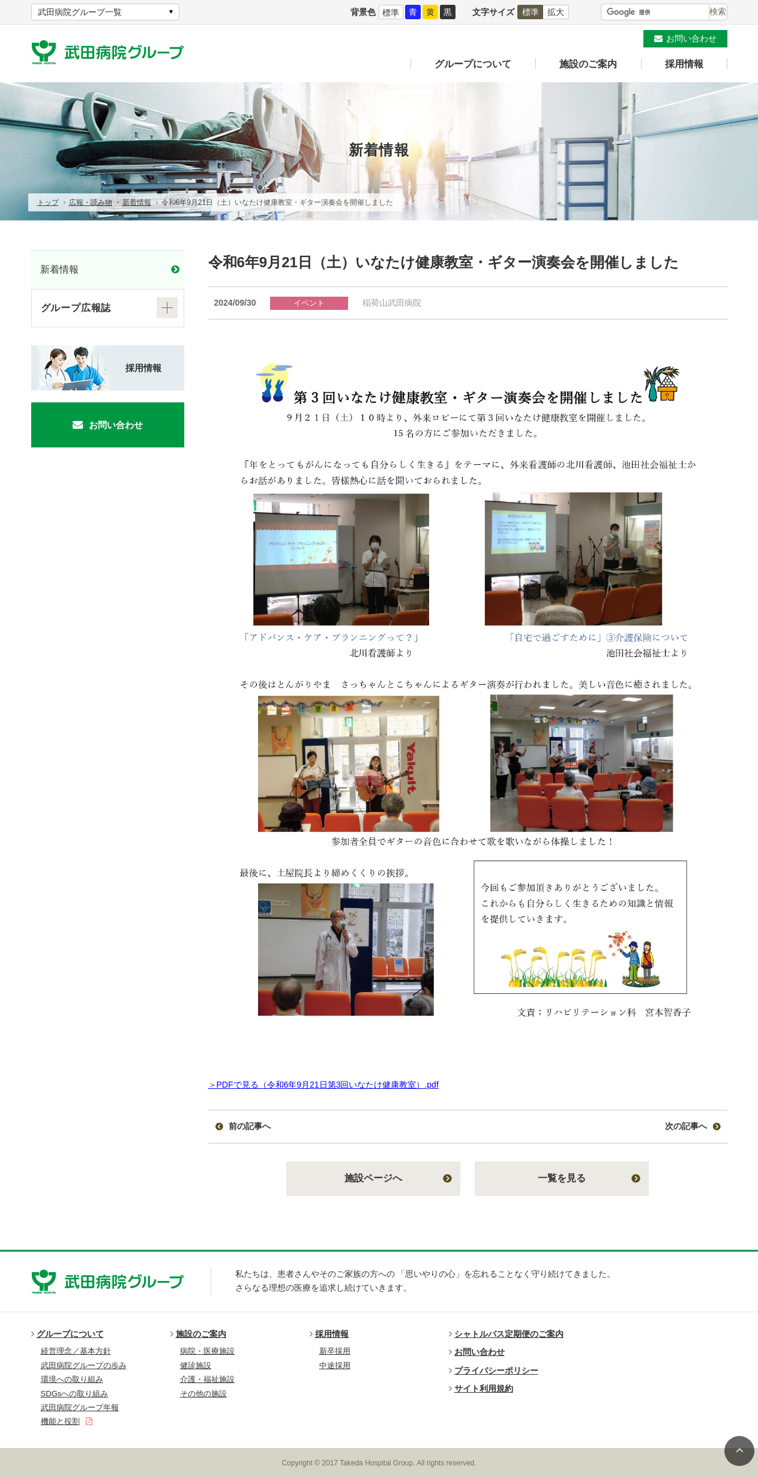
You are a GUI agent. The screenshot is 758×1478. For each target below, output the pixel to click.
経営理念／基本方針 (76, 1350)
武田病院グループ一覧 (80, 12)
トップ (48, 202)
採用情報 (684, 64)
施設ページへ (373, 1178)
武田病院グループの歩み (84, 1365)
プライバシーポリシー (493, 1370)
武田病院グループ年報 (80, 1407)
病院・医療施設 (207, 1350)
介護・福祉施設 (207, 1379)
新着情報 (136, 202)
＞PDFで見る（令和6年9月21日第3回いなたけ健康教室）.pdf (323, 1084)
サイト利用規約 (481, 1388)
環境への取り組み (72, 1379)
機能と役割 (66, 1421)
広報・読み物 (90, 202)
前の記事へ (250, 1126)
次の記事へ (686, 1126)
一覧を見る (562, 1178)
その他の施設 (203, 1393)
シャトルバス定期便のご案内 (506, 1334)
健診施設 (195, 1365)
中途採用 (334, 1365)
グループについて (473, 64)
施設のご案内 (588, 64)
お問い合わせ (691, 38)
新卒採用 (334, 1350)
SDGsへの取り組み (75, 1393)
